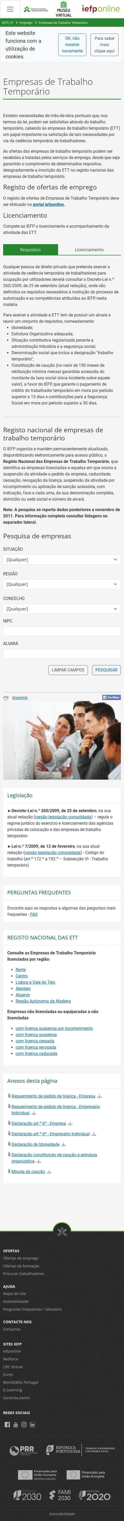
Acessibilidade (16, 1301)
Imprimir (15, 697)
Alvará (10, 643)
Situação (13, 549)
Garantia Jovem (16, 1397)
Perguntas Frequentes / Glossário (32, 1309)
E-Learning (12, 1389)
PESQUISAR (106, 670)
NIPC (7, 621)
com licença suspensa (36, 1034)
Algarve (23, 994)
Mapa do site (14, 1293)
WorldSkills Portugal (20, 1382)
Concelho (14, 598)
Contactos (11, 1329)
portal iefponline (48, 204)
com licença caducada (36, 1053)
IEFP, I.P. (7, 23)
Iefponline (12, 1351)
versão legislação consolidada (63, 816)
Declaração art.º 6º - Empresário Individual (51, 1133)
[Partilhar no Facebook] (111, 697)
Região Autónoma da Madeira (43, 1001)
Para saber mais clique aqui (104, 44)
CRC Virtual (13, 1366)
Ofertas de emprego (20, 1258)
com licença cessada (35, 1040)
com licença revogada (36, 1047)
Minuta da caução (28, 1171)
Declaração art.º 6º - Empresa (39, 1123)
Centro (22, 975)
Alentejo (23, 988)
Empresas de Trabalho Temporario (63, 23)
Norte (21, 969)
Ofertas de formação (21, 1265)
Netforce (10, 1358)
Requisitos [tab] (30, 250)
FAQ (34, 914)
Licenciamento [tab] (89, 250)
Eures (8, 1374)
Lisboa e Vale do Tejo (35, 982)
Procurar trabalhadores (23, 1273)
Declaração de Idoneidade (35, 1144)
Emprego (26, 23)
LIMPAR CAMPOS (68, 670)
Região (10, 573)
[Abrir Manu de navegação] (10, 9)
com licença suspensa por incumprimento (54, 1028)
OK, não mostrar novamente (72, 44)
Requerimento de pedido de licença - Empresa (53, 1096)
